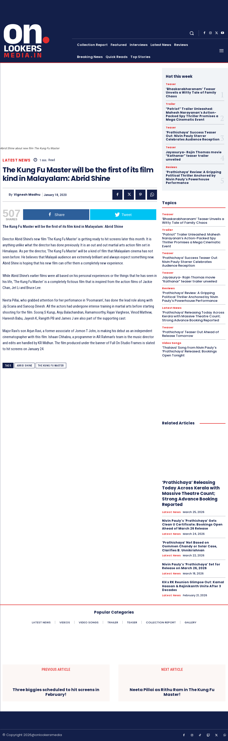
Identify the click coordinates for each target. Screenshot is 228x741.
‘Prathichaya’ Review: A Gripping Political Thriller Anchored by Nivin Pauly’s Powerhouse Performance (193, 177)
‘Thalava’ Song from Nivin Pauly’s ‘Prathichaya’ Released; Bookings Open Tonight (189, 351)
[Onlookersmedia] (36, 31)
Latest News (17, 160)
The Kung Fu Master (51, 365)
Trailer (170, 104)
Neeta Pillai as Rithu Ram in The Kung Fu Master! (172, 692)
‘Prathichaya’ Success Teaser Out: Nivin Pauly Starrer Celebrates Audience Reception (192, 136)
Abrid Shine (24, 365)
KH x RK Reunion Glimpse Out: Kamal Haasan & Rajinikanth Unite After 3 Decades (193, 586)
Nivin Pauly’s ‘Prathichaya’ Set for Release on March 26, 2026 (191, 566)
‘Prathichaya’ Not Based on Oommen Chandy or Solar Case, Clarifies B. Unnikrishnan (189, 546)
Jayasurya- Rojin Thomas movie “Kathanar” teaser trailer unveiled (193, 156)
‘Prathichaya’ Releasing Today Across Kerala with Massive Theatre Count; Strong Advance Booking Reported (193, 316)
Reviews (171, 167)
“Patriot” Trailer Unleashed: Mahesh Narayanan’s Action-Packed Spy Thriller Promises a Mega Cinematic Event (192, 114)
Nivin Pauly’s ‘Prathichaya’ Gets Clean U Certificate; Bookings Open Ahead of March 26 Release (192, 524)
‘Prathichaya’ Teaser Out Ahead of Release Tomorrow (190, 334)
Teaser (171, 84)
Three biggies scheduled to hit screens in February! (56, 692)
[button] (191, 33)
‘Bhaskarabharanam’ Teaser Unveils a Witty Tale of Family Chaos (191, 92)
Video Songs (171, 343)
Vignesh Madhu (27, 194)
